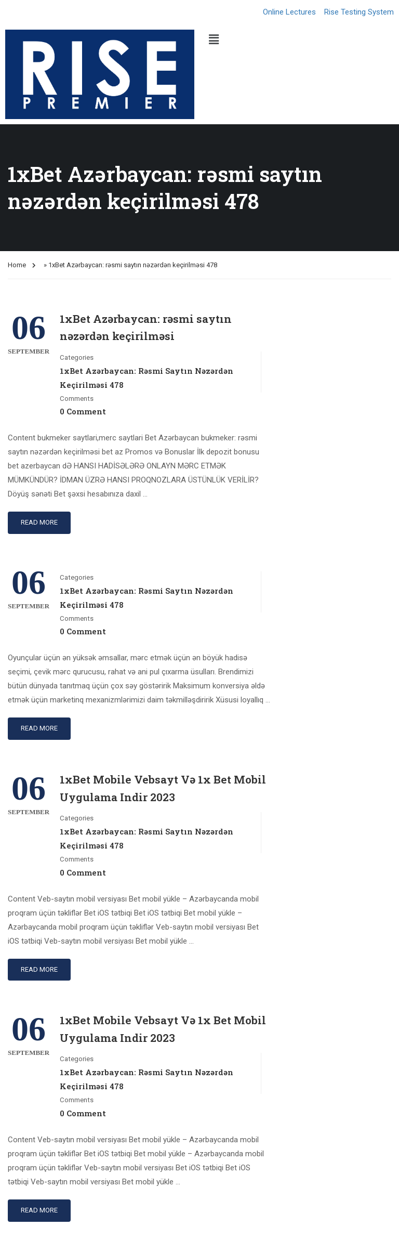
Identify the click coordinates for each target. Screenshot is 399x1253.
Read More (39, 522)
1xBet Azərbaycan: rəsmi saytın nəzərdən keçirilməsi (146, 327)
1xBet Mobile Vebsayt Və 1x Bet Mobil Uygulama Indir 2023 (163, 788)
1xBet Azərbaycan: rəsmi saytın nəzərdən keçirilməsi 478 (146, 378)
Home (17, 265)
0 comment (83, 411)
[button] (299, 39)
